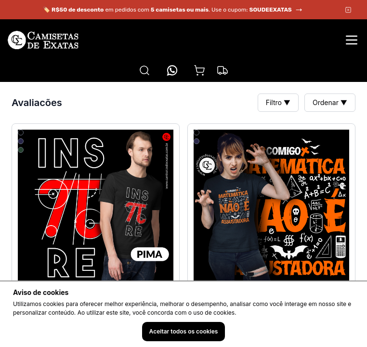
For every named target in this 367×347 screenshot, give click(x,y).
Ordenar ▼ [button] (330, 102)
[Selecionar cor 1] (21, 132)
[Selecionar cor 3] (21, 150)
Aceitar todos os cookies (183, 331)
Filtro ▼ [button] (278, 102)
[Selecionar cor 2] (21, 141)
